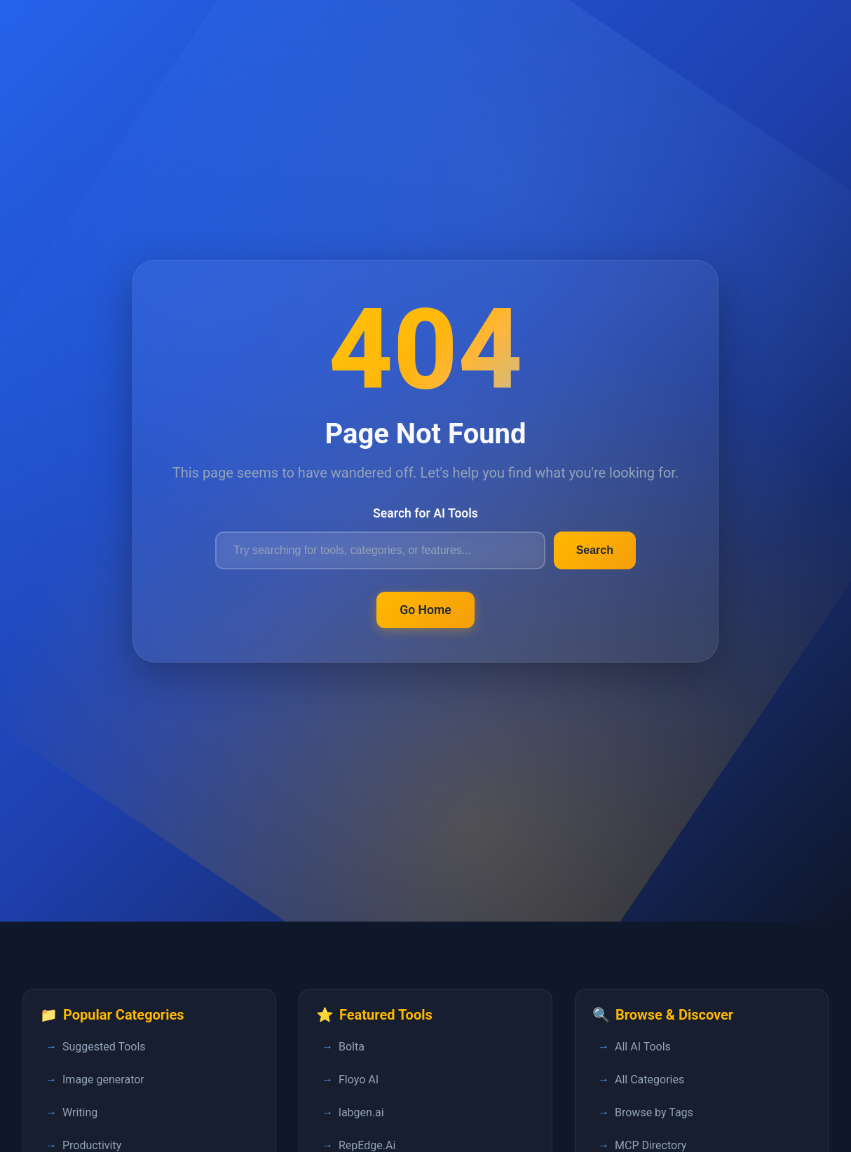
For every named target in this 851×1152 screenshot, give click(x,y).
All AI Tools (643, 1046)
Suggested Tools (104, 1046)
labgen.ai (361, 1112)
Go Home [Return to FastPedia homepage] (425, 610)
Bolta (352, 1046)
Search (594, 550)
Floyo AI (359, 1079)
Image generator (103, 1079)
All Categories (649, 1079)
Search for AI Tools (425, 513)
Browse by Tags (654, 1112)
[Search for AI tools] (380, 550)
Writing (79, 1112)
